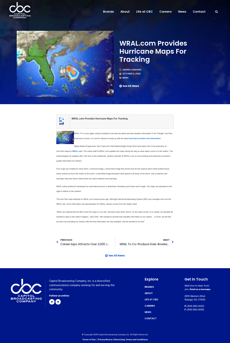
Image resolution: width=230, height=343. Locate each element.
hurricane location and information (145, 138)
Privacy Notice (105, 339)
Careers (165, 12)
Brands (108, 12)
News (182, 12)
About (125, 12)
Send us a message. (201, 289)
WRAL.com (77, 151)
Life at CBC (144, 12)
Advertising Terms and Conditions (131, 339)
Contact (199, 12)
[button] (216, 11)
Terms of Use (89, 339)
